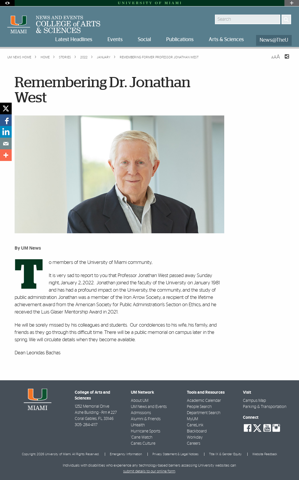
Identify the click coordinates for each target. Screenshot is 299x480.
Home (45, 57)
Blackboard (197, 431)
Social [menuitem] (144, 39)
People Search (199, 407)
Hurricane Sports (145, 431)
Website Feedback (264, 454)
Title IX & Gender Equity (225, 454)
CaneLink (195, 425)
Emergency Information (126, 454)
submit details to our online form (149, 471)
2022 (83, 57)
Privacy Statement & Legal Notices (175, 454)
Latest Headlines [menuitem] (73, 39)
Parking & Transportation (264, 407)
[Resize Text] (275, 57)
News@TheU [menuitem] (274, 40)
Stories (64, 57)
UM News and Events (149, 407)
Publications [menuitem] (180, 39)
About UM (139, 401)
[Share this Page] (283, 60)
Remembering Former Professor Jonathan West (159, 57)
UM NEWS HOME (19, 57)
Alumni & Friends (146, 419)
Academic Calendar (204, 401)
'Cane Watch (141, 437)
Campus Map (254, 401)
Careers (193, 444)
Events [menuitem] (115, 39)
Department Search (203, 413)
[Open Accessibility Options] (7, 3)
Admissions (141, 413)
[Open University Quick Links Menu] (291, 3)
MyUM (192, 419)
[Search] (286, 19)
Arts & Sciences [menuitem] (226, 39)
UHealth (138, 425)
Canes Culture (143, 444)
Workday (195, 437)
